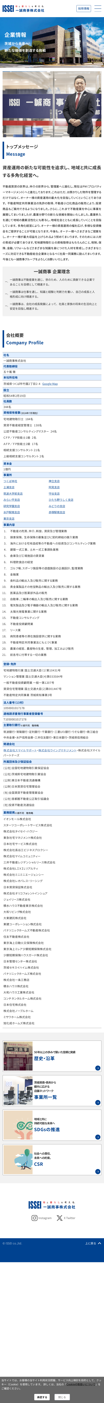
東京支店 (8, 518)
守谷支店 (54, 493)
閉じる (62, 1397)
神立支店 (54, 481)
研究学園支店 (11, 506)
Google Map (50, 384)
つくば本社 (10, 481)
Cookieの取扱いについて (80, 1384)
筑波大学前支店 (13, 493)
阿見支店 (54, 487)
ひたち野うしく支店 (61, 500)
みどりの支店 (57, 506)
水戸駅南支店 (11, 512)
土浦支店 (8, 487)
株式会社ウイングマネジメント (57, 750)
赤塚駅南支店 (57, 512)
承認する (42, 1397)
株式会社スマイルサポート (20, 750)
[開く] (97, 8)
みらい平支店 (11, 500)
